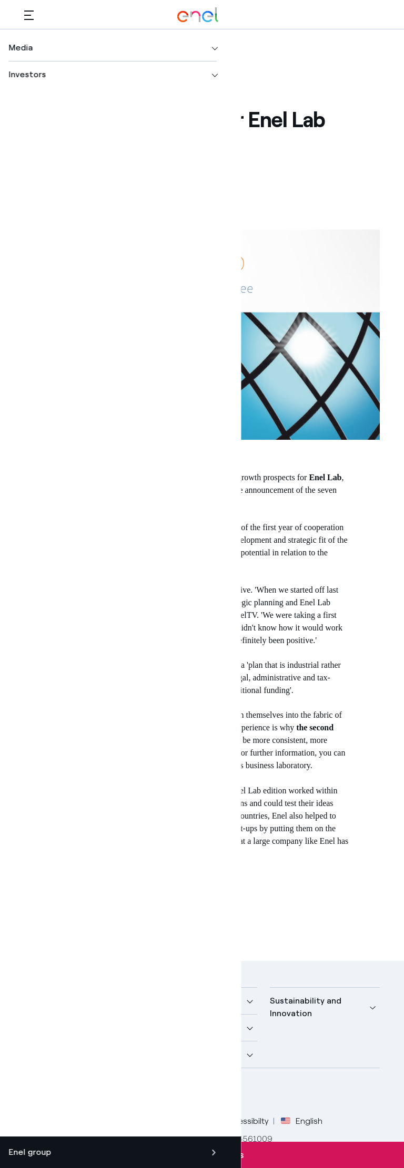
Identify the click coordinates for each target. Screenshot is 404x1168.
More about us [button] (53, 1027)
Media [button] (159, 1001)
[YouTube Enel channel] (107, 1093)
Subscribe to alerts (202, 1155)
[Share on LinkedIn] (133, 160)
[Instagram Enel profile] (131, 1093)
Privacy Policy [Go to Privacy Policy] (122, 1121)
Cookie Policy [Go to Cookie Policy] (185, 1121)
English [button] (301, 1121)
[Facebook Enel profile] (36, 1093)
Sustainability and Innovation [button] (305, 1007)
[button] (29, 15)
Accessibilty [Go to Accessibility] (246, 1121)
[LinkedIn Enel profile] (83, 1093)
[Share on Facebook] (82, 160)
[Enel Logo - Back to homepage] (197, 15)
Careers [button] (163, 1054)
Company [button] (43, 1001)
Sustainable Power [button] (184, 1027)
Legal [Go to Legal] (74, 1121)
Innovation (83, 889)
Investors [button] (43, 1054)
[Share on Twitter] (107, 160)
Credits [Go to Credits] (38, 1121)
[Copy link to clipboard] (159, 160)
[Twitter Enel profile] (60, 1093)
